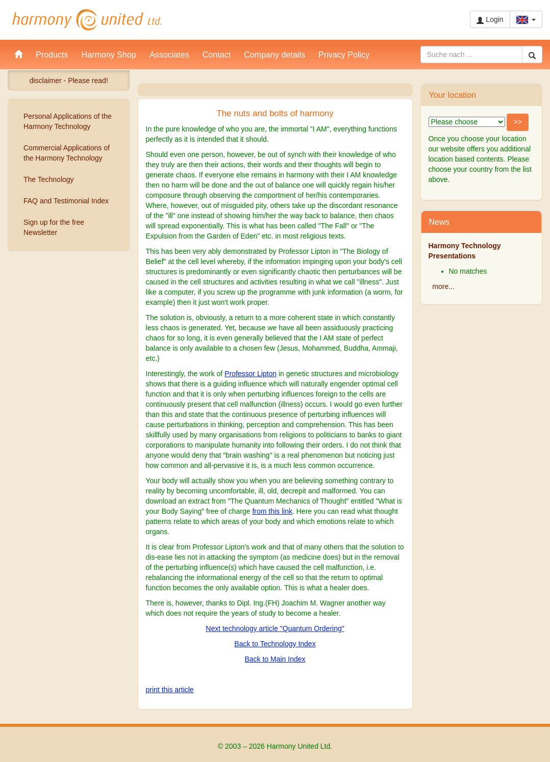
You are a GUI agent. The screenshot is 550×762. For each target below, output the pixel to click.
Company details (274, 54)
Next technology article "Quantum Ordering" (275, 628)
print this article (170, 690)
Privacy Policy (343, 54)
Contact (217, 54)
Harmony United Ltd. (86, 20)
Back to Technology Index (274, 644)
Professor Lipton (250, 374)
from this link (272, 511)
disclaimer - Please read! (69, 80)
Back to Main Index (274, 659)
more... (443, 286)
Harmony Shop (109, 54)
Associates (169, 54)
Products (52, 54)
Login (490, 19)
